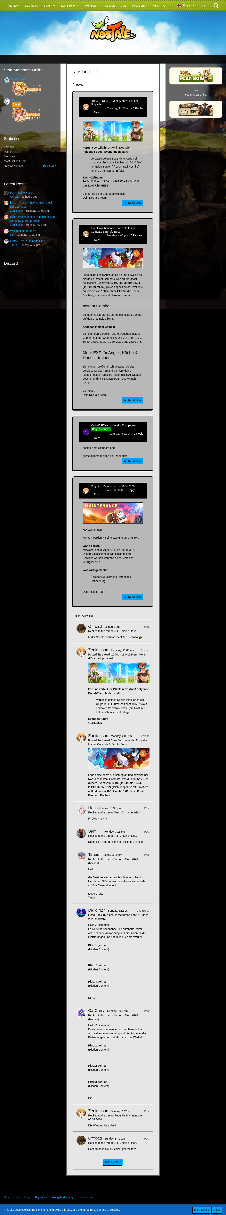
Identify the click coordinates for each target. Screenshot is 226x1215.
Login (203, 5)
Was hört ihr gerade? (23, 230)
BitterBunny (50, 165)
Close (217, 1209)
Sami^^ (94, 831)
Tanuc (13, 245)
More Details (202, 1209)
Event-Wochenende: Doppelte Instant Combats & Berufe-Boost (113, 230)
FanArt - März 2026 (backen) (27, 240)
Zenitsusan (16, 210)
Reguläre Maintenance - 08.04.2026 (112, 486)
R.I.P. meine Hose (21, 192)
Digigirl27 (96, 910)
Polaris (16, 100)
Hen (12, 234)
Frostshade (19, 78)
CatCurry (96, 1010)
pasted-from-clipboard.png (99, 447)
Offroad (14, 196)
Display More (113, 1162)
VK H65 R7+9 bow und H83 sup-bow (113, 425)
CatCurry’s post (104, 914)
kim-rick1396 (98, 433)
